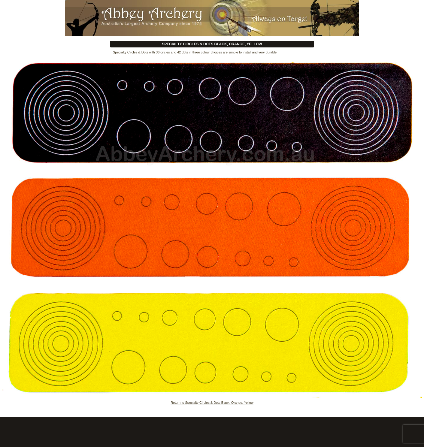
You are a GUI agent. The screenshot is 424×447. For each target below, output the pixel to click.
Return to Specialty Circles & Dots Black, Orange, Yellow (212, 402)
